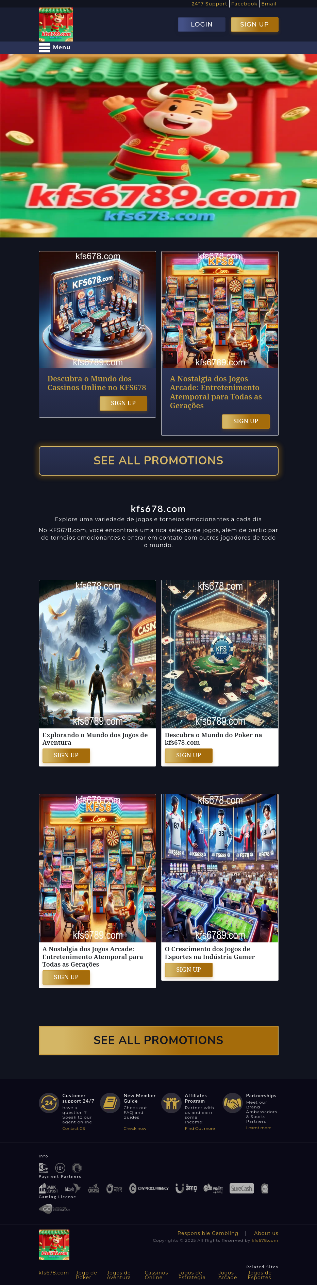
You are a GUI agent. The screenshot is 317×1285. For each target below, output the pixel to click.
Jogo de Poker (86, 1275)
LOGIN (202, 24)
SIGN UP (254, 24)
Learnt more (258, 1127)
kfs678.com (265, 1240)
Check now (135, 1128)
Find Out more (200, 1128)
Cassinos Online (156, 1275)
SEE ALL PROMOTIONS (158, 460)
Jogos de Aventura (119, 1275)
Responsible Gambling (208, 1233)
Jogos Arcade (227, 1275)
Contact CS (74, 1128)
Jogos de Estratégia (192, 1275)
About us (266, 1233)
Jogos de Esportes (260, 1275)
